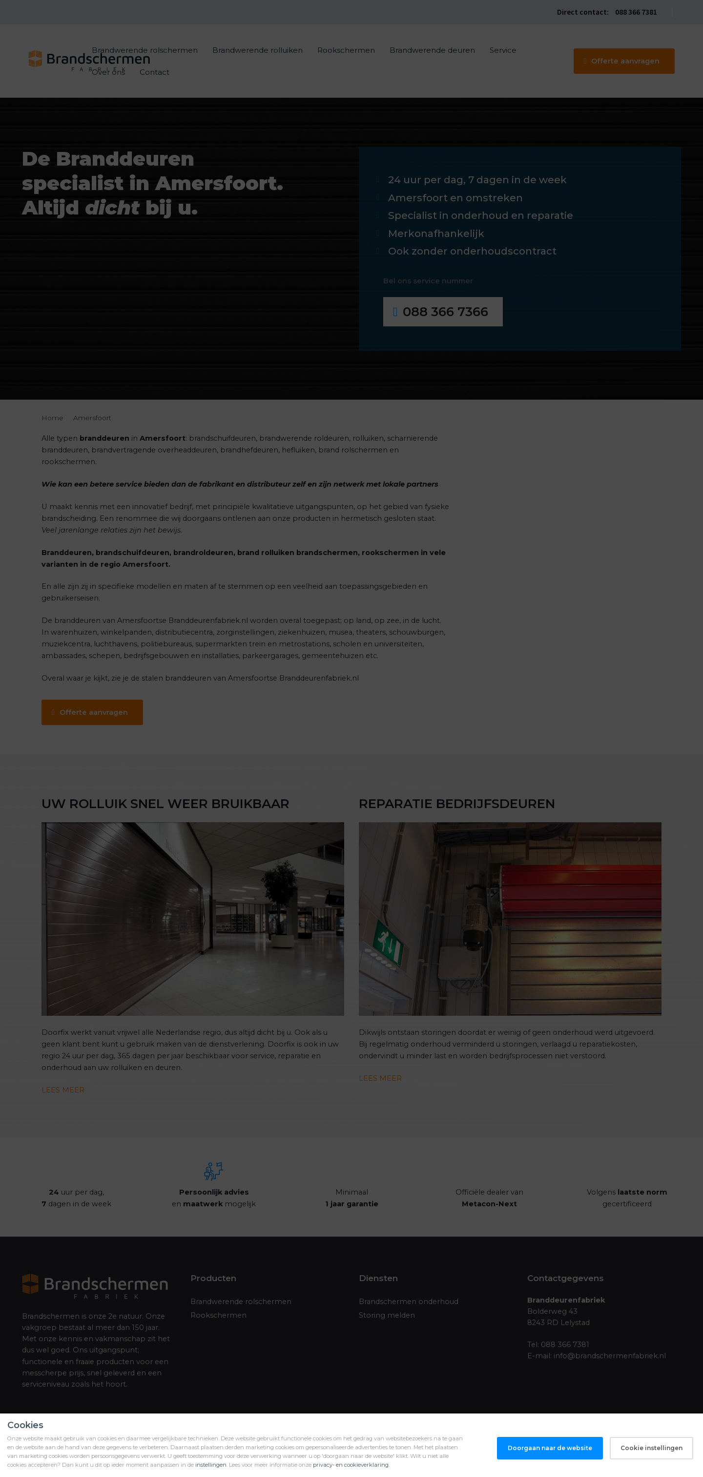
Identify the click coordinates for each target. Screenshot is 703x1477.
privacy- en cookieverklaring (351, 1464)
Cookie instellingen (651, 1448)
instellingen (211, 1464)
